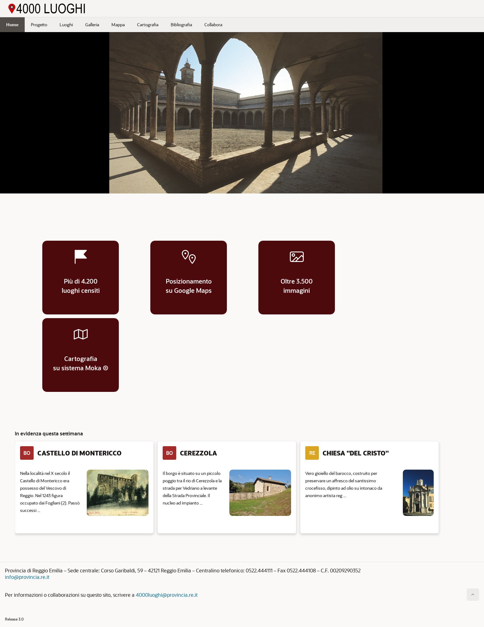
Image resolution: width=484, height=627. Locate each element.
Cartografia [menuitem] (147, 24)
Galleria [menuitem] (92, 24)
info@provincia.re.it (27, 577)
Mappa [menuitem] (118, 24)
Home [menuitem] (12, 24)
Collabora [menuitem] (213, 24)
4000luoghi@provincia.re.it (167, 595)
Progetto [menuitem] (39, 24)
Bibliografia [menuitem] (181, 24)
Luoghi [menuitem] (66, 24)
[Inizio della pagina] (473, 594)
